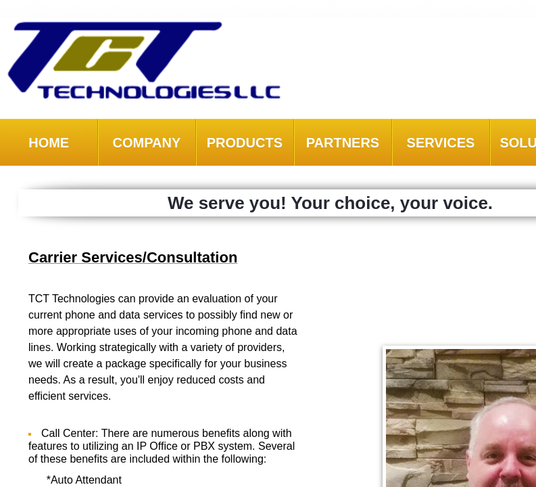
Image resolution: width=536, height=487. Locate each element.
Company (146, 142)
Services (441, 142)
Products (245, 142)
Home (48, 142)
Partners (343, 142)
